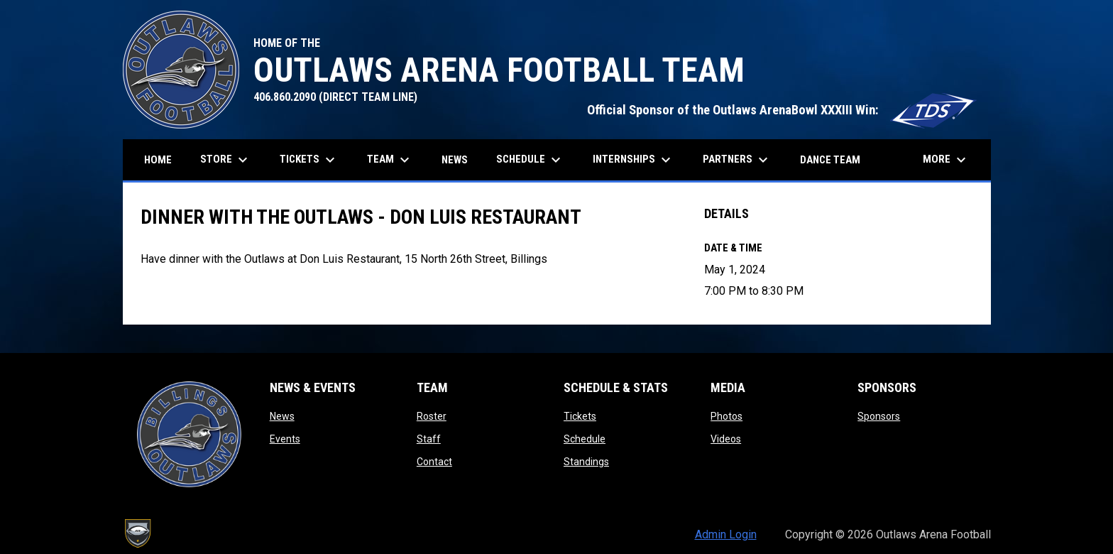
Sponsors (878, 416)
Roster (431, 416)
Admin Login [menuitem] (726, 534)
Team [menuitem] (390, 159)
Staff (429, 439)
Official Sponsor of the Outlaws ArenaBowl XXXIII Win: (782, 110)
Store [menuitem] (231, 159)
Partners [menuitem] (737, 159)
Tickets (580, 416)
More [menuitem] (946, 159)
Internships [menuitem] (633, 159)
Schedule (584, 439)
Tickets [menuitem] (309, 159)
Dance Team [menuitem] (830, 159)
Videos (726, 439)
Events (285, 439)
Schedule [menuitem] (530, 159)
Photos (726, 416)
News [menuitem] (455, 159)
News (282, 416)
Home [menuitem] (158, 159)
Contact (434, 461)
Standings (586, 461)
